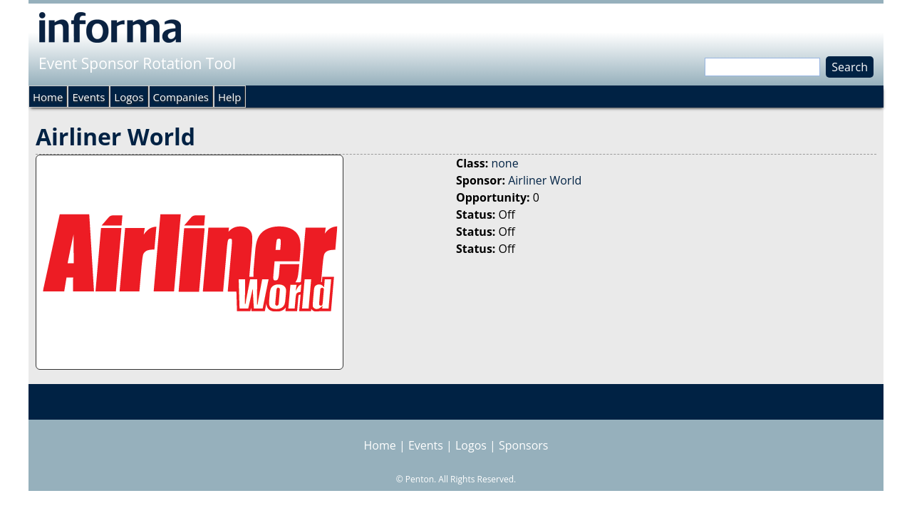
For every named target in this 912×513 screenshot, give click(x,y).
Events (88, 97)
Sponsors (523, 445)
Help (229, 97)
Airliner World (544, 180)
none (504, 163)
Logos (128, 97)
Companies (181, 97)
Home (48, 97)
